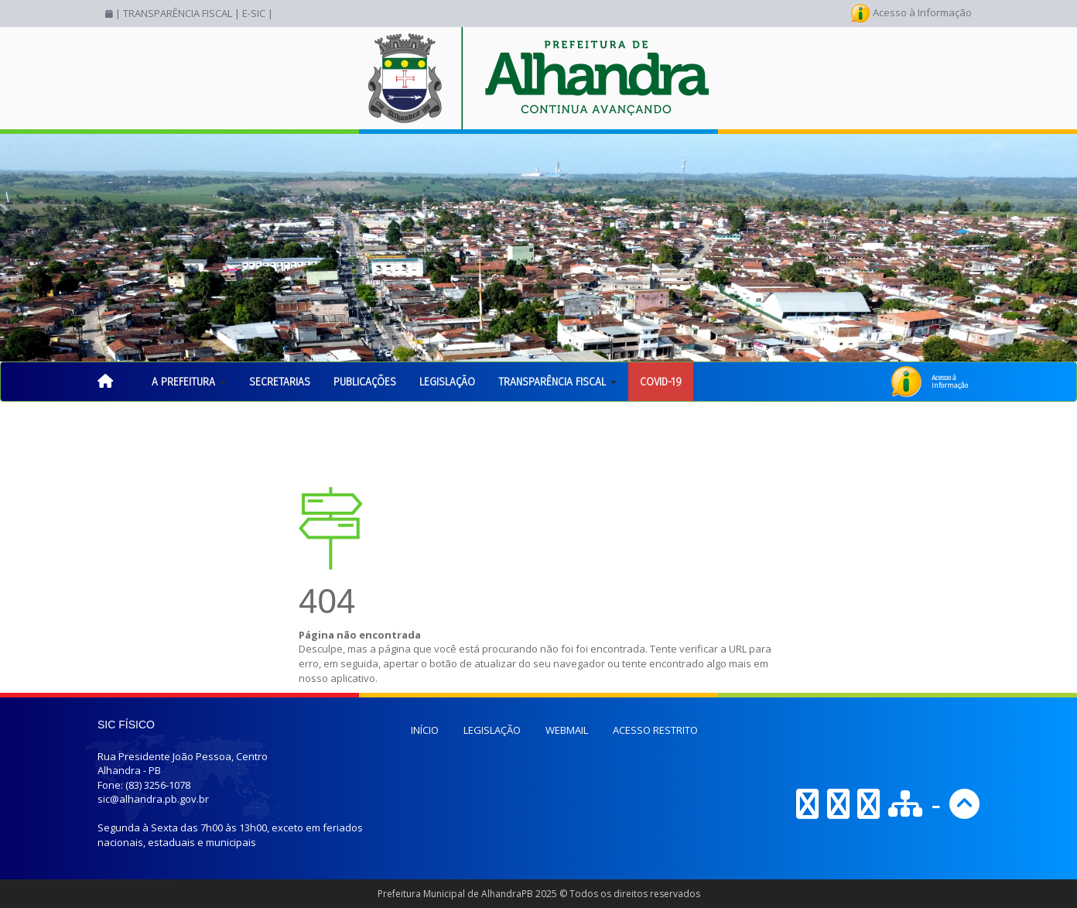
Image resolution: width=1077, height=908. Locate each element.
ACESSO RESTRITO (655, 730)
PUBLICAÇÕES (364, 382)
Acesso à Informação (911, 12)
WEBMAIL (566, 730)
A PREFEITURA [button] (189, 382)
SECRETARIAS (279, 382)
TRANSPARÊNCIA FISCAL (177, 13)
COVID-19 (661, 382)
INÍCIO (425, 730)
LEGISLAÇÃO (447, 382)
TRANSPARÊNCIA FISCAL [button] (557, 382)
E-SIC (253, 13)
